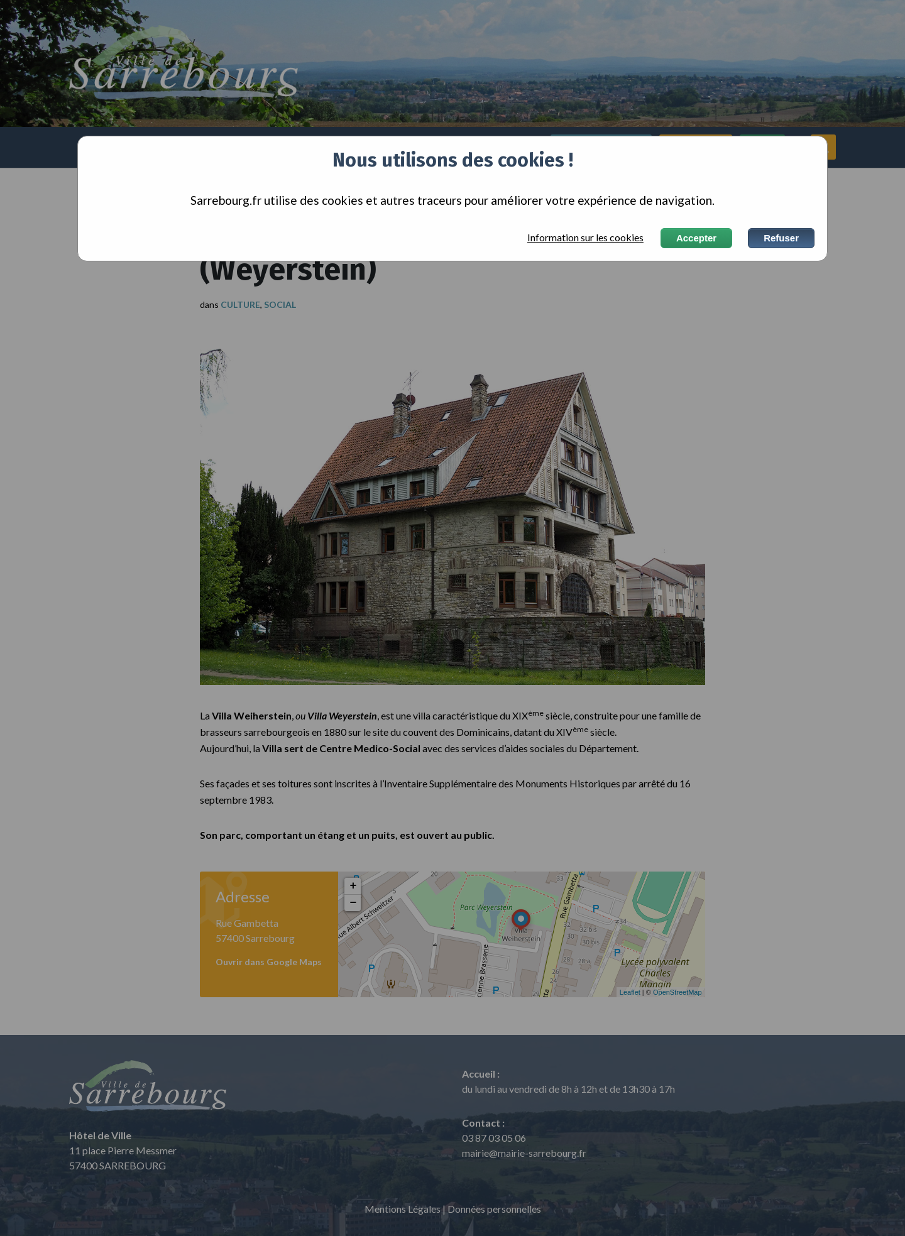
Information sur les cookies (585, 237)
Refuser (781, 237)
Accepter (696, 237)
